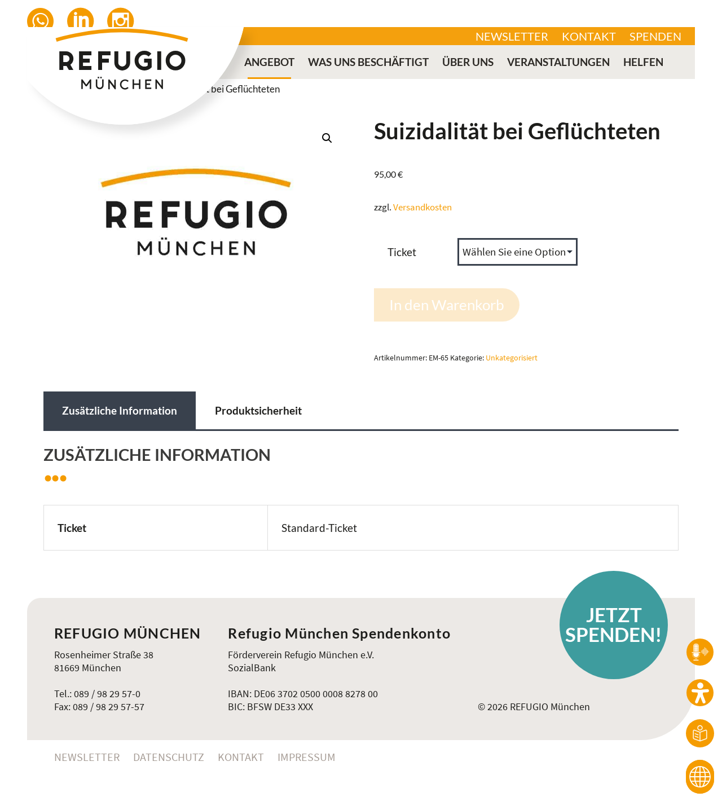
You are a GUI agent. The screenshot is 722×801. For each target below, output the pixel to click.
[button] (327, 138)
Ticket (402, 251)
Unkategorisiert (512, 358)
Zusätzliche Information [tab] (119, 410)
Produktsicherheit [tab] (258, 410)
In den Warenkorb (446, 304)
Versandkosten (422, 207)
